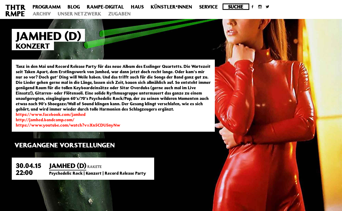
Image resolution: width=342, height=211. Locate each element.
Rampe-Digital (105, 6)
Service (208, 6)
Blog (74, 6)
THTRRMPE (15, 10)
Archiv (42, 13)
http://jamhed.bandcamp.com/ (45, 119)
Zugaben (119, 13)
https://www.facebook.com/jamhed (51, 114)
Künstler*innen (171, 6)
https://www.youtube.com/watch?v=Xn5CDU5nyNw (68, 125)
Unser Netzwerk (79, 13)
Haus (137, 6)
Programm (47, 6)
